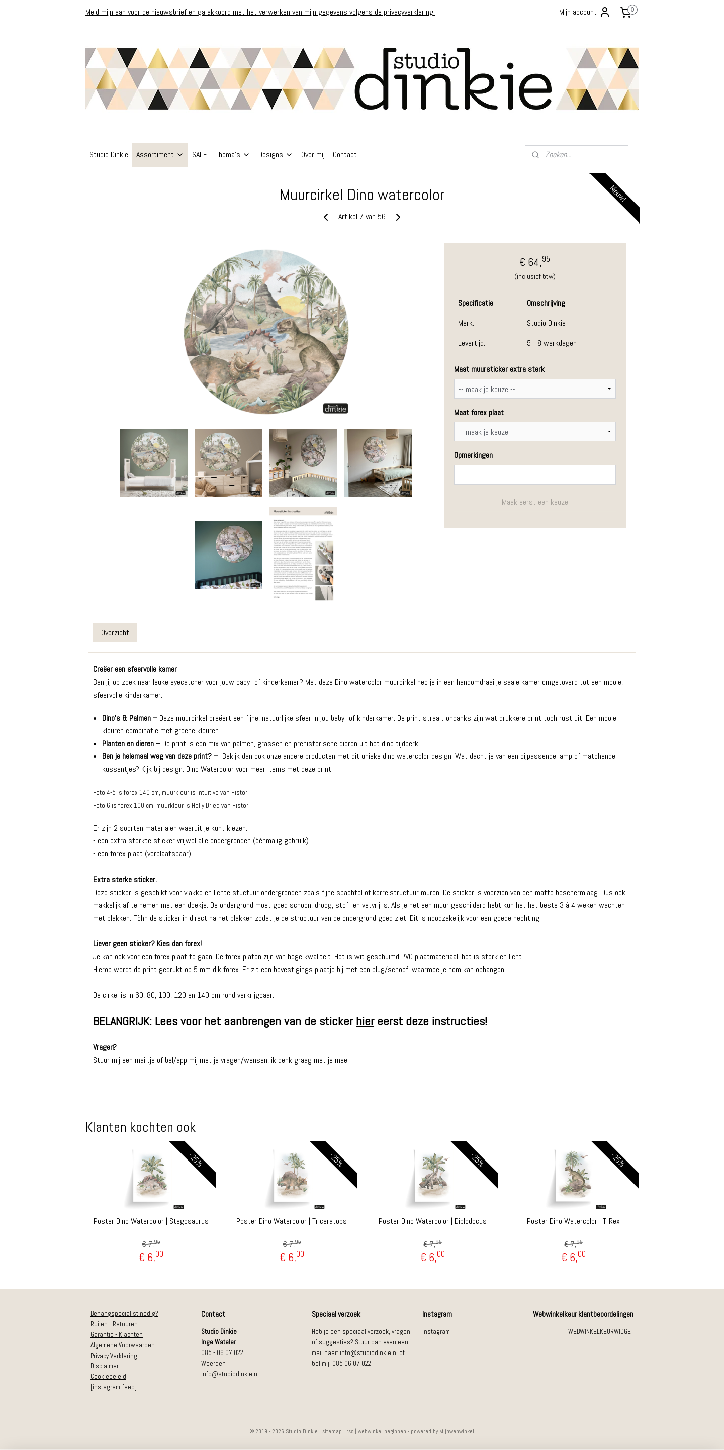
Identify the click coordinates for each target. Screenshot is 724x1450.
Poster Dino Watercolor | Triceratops (291, 1221)
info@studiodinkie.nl (230, 1374)
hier (365, 1021)
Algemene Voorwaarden (122, 1345)
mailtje (145, 1060)
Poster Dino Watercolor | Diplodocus (433, 1221)
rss (349, 1431)
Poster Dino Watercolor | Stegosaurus (151, 1221)
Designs (275, 154)
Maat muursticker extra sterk (499, 369)
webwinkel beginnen (382, 1431)
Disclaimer (104, 1366)
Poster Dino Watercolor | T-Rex (573, 1221)
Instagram (436, 1331)
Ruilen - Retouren (114, 1324)
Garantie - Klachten (116, 1334)
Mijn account (585, 12)
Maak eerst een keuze (535, 502)
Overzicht (115, 632)
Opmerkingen (473, 455)
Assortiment (160, 154)
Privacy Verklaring (113, 1355)
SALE (199, 154)
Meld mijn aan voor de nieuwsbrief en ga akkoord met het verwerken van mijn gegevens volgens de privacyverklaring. (260, 12)
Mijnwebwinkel (456, 1431)
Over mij (313, 154)
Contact (345, 154)
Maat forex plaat (479, 412)
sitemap (332, 1431)
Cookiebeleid (108, 1376)
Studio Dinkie (108, 154)
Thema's (232, 154)
